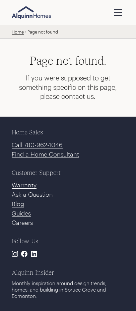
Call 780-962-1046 (37, 144)
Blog (18, 203)
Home (18, 32)
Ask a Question (32, 194)
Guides (21, 213)
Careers (22, 222)
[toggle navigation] (118, 12)
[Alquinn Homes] (31, 12)
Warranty (24, 185)
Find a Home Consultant (45, 154)
